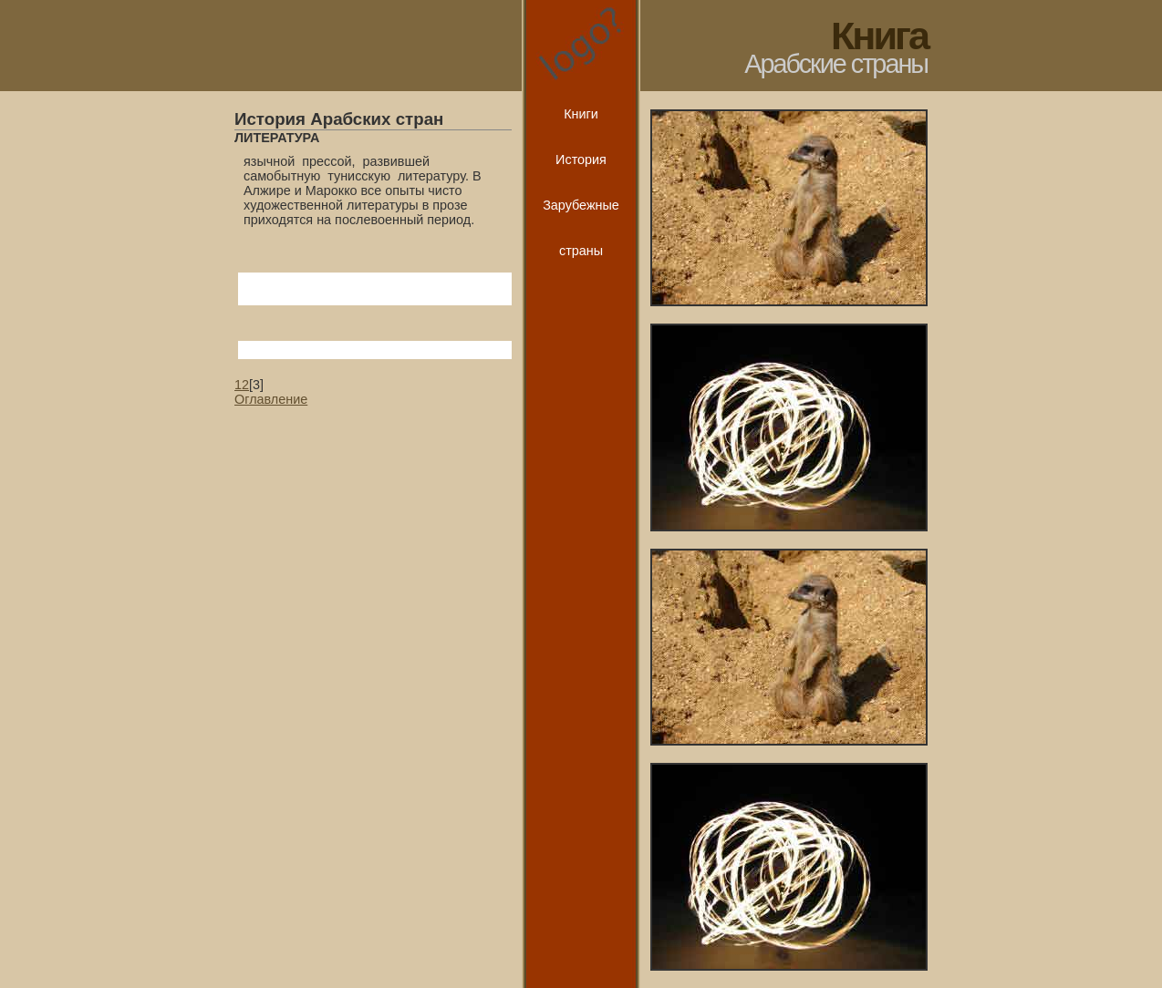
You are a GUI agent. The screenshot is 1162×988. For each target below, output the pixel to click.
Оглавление (270, 399)
